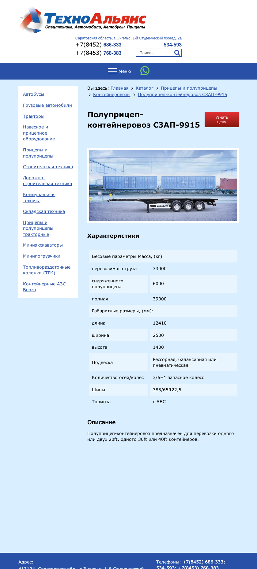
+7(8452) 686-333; (204, 561)
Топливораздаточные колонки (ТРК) (46, 270)
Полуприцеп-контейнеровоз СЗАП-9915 (182, 94)
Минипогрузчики (41, 255)
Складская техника (44, 211)
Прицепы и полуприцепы (38, 152)
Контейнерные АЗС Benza (44, 286)
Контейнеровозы (111, 94)
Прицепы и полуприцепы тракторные (38, 228)
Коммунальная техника (39, 197)
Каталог (144, 88)
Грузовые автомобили (47, 105)
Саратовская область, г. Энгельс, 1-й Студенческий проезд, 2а (128, 38)
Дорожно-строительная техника (47, 180)
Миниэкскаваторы (43, 244)
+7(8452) (98, 44)
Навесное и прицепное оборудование (39, 132)
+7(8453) (98, 52)
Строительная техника (48, 166)
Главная (119, 88)
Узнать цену (221, 119)
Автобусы (33, 94)
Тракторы (33, 116)
